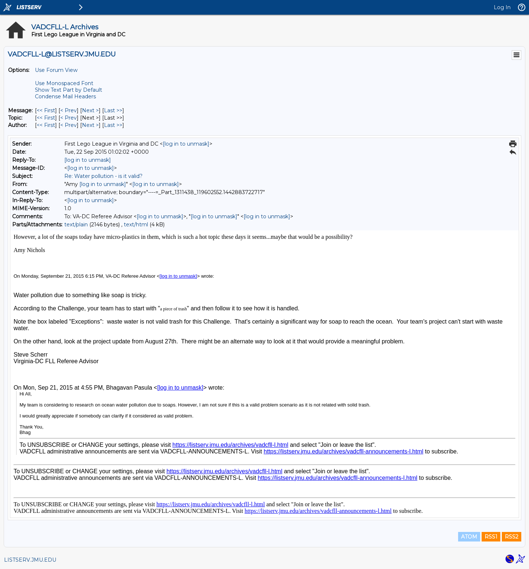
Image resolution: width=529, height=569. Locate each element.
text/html (136, 224)
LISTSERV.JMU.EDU (30, 560)
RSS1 (491, 536)
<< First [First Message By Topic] (46, 117)
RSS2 (511, 536)
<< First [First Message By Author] (46, 125)
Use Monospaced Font (64, 83)
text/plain (76, 224)
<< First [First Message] (46, 110)
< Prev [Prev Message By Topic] (68, 117)
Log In (502, 7)
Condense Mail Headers (65, 96)
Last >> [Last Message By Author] (113, 125)
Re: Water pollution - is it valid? (103, 176)
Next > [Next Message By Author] (90, 125)
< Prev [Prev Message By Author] (68, 125)
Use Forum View (56, 70)
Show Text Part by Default (68, 90)
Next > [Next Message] (90, 110)
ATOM (469, 536)
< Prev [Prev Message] (68, 110)
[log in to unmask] (186, 144)
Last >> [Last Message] (113, 110)
